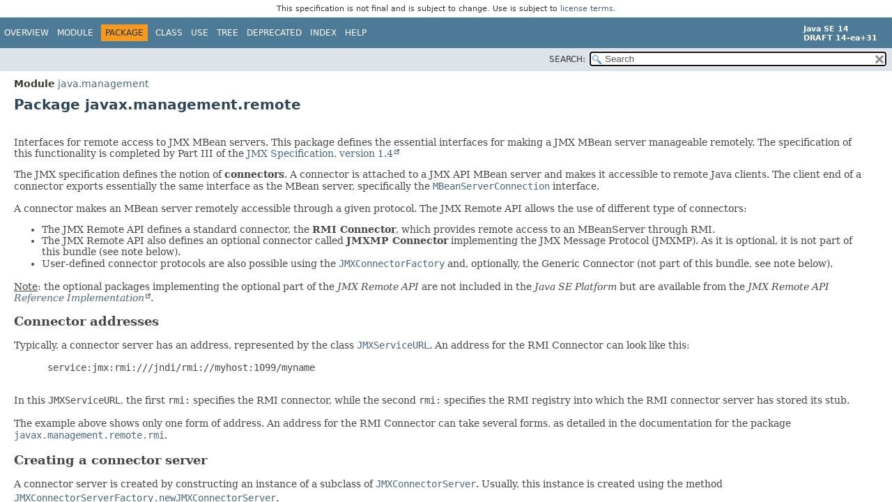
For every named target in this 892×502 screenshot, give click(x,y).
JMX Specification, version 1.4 (320, 153)
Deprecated (274, 33)
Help (356, 33)
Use (199, 33)
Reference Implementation (79, 297)
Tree (227, 33)
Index (323, 33)
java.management (103, 83)
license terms (586, 8)
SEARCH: (567, 59)
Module (75, 33)
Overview (26, 33)
